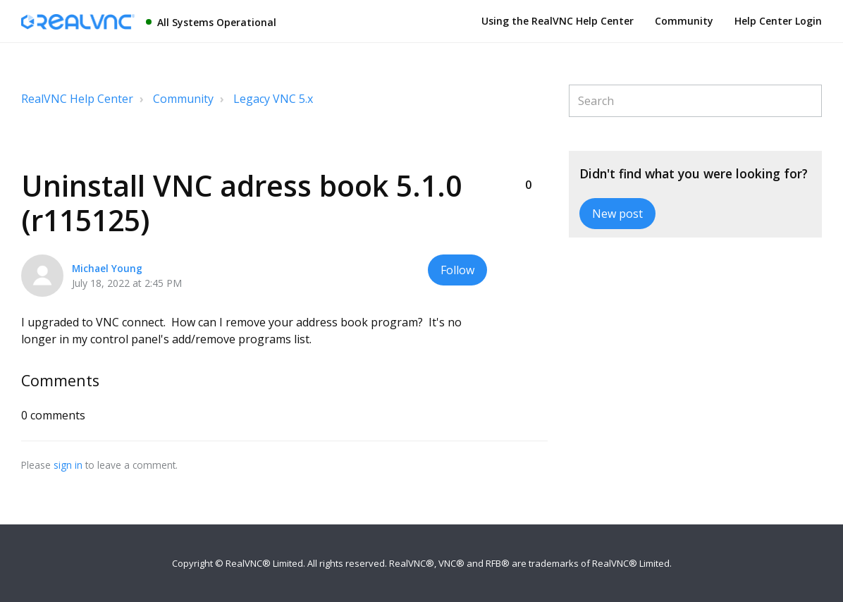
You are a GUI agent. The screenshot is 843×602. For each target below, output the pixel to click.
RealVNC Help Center (77, 98)
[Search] (695, 101)
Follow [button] (457, 270)
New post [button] (617, 213)
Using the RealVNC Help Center (557, 20)
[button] (528, 161)
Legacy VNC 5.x (273, 98)
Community (684, 20)
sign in (68, 465)
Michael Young (107, 268)
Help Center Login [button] (778, 20)
